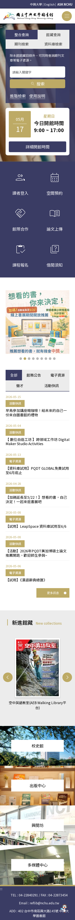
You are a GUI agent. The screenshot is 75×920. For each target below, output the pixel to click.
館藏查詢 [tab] (53, 34)
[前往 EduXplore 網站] (64, 907)
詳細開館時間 (38, 147)
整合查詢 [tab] (21, 34)
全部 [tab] (13, 375)
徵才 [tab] (19, 385)
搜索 (37, 84)
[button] (20, 358)
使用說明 (37, 96)
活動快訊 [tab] (51, 385)
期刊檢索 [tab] (21, 43)
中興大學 (36, 4)
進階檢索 (18, 96)
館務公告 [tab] (34, 375)
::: (1, 11)
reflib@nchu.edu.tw (44, 903)
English (49, 4)
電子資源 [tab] (57, 375)
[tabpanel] (37, 488)
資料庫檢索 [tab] (53, 43)
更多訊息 (57, 593)
